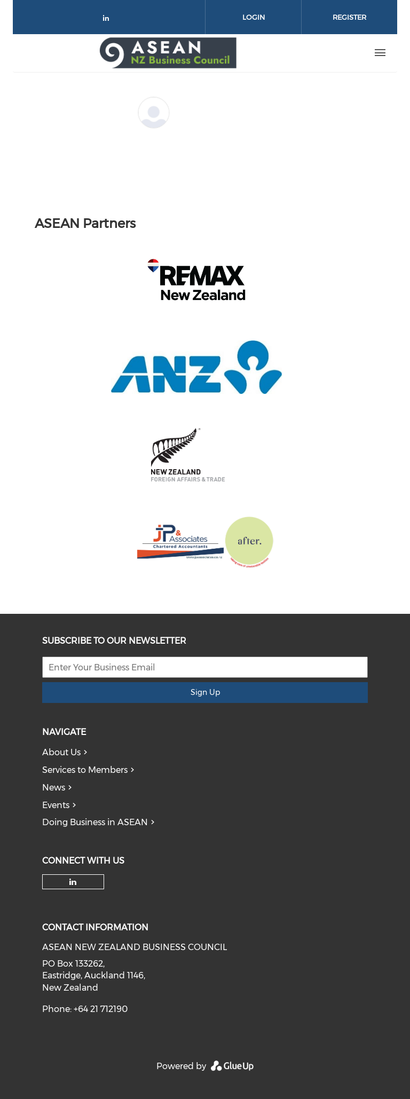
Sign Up (205, 692)
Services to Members (85, 770)
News (53, 787)
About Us (61, 752)
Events (55, 805)
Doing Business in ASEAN (95, 822)
